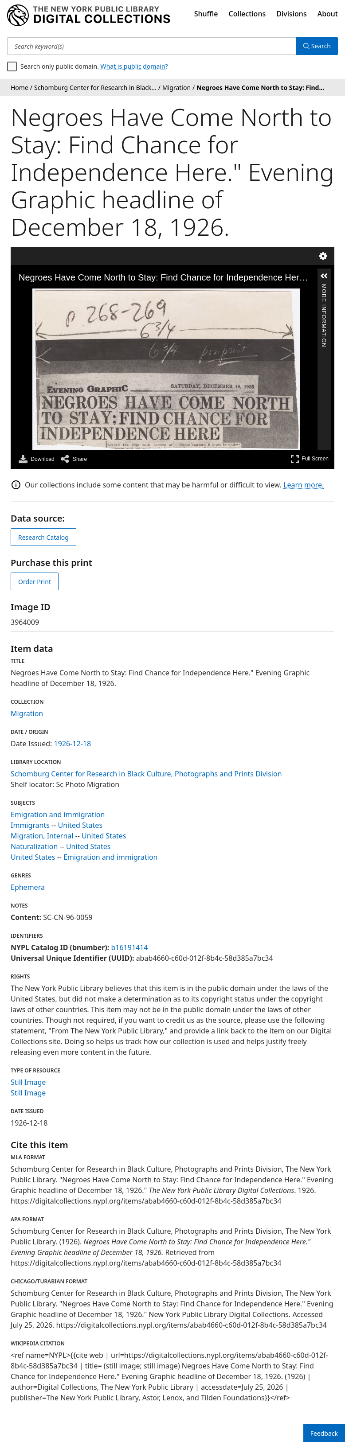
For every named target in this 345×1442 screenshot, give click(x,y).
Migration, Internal (42, 836)
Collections (247, 14)
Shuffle (206, 14)
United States (80, 825)
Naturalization (34, 846)
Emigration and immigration (58, 814)
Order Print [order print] (34, 581)
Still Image (28, 1082)
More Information (324, 288)
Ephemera (28, 887)
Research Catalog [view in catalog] (43, 537)
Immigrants (30, 825)
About (328, 14)
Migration (27, 713)
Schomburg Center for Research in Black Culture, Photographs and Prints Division (146, 774)
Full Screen (309, 459)
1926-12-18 (72, 743)
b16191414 (129, 947)
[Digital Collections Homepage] (88, 15)
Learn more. (303, 485)
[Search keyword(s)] (151, 46)
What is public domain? (134, 66)
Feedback (324, 1433)
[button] (324, 276)
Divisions (291, 14)
